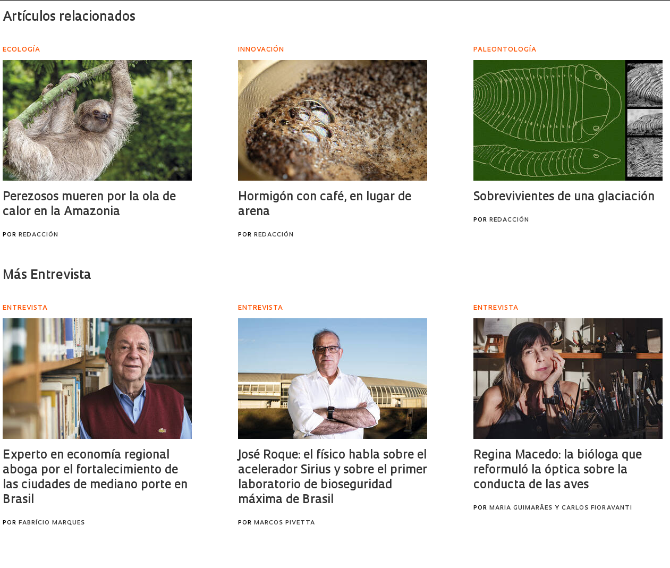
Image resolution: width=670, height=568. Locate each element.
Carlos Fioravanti (597, 508)
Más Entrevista (47, 275)
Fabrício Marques (52, 523)
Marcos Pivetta (284, 523)
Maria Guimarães (521, 508)
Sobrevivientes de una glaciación (564, 197)
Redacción (38, 235)
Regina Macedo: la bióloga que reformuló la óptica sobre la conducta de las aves (557, 470)
